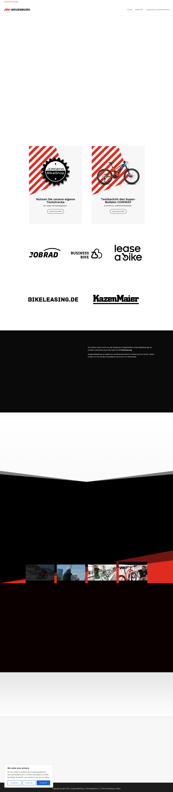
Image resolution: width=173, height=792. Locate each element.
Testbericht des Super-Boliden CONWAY (118, 200)
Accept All (43, 783)
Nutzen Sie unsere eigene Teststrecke (55, 200)
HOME (129, 10)
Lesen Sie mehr (55, 211)
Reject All (29, 783)
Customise (14, 783)
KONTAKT (139, 10)
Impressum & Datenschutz (157, 10)
